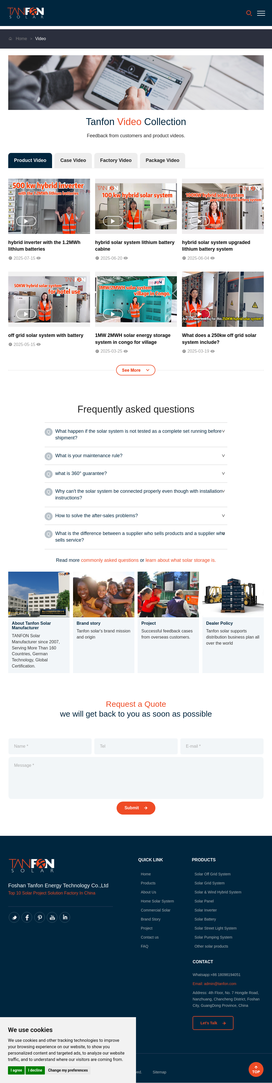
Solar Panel (197, 901)
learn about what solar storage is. (181, 560)
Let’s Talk (213, 1023)
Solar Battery (199, 919)
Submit (136, 808)
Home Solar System (150, 901)
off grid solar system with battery (45, 335)
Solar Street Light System (209, 928)
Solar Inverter (199, 910)
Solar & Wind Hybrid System (211, 892)
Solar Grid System (203, 883)
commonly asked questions (110, 560)
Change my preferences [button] (68, 1070)
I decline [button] (35, 1070)
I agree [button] (16, 1070)
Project (140, 928)
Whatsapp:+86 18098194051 (216, 974)
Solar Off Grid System (206, 874)
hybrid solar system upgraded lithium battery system (216, 246)
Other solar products (205, 946)
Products (141, 883)
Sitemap (159, 1072)
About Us (142, 892)
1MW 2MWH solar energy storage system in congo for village (133, 339)
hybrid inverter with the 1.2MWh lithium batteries (44, 246)
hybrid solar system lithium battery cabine (135, 246)
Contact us (143, 937)
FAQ (138, 946)
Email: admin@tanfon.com (214, 983)
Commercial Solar (149, 910)
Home (18, 38)
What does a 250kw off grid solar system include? (219, 339)
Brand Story (144, 919)
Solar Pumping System (207, 937)
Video (40, 38)
